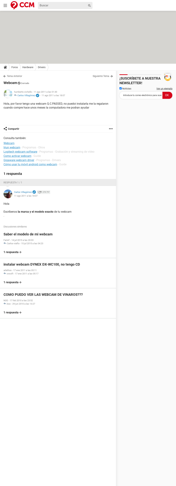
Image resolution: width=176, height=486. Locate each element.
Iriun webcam (12, 147)
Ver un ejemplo (164, 88)
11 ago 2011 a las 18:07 (53, 95)
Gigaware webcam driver (19, 160)
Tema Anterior (14, 76)
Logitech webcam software (20, 151)
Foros (14, 67)
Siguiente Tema (101, 76)
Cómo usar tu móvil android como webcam (30, 164)
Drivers (41, 67)
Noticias (125, 88)
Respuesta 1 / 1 (13, 182)
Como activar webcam (17, 156)
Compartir (13, 128)
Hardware (27, 67)
